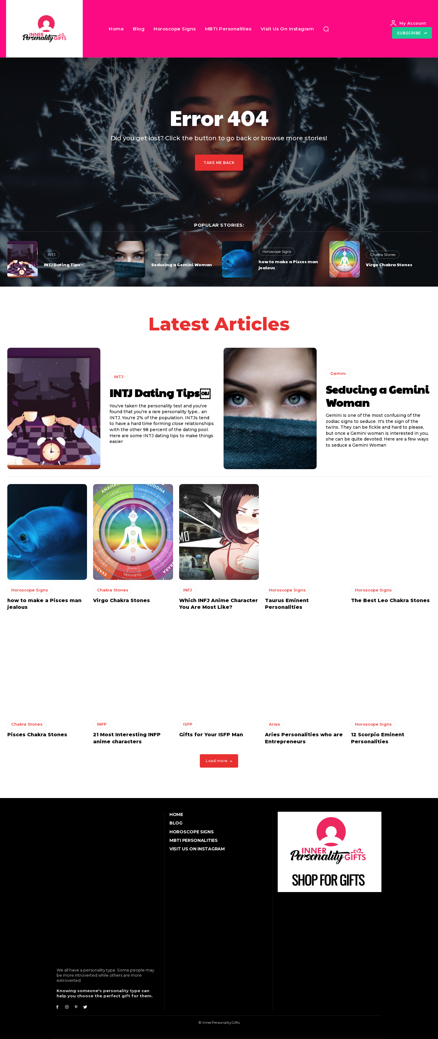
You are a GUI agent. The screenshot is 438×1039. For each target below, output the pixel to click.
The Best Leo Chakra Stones (390, 600)
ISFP (187, 724)
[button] (326, 29)
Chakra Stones (382, 254)
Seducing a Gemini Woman (181, 264)
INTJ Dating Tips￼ (64, 264)
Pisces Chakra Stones (37, 735)
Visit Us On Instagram (197, 849)
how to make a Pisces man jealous (288, 264)
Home (176, 814)
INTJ (51, 254)
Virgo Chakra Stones (389, 264)
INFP (101, 724)
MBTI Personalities (193, 840)
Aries (274, 724)
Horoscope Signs (276, 251)
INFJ (187, 589)
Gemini (161, 254)
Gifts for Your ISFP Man (211, 735)
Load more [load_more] (219, 760)
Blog (175, 823)
